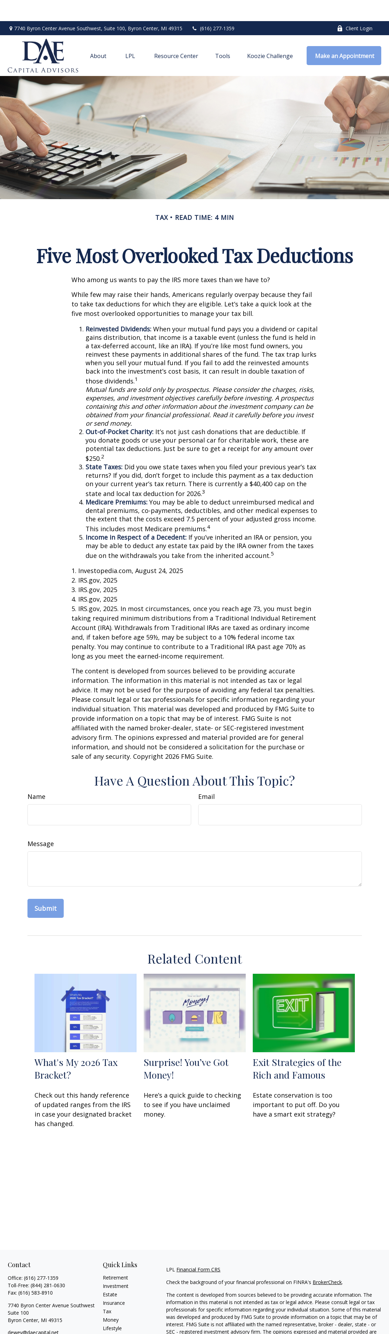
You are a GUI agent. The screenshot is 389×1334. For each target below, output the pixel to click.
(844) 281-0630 (48, 1264)
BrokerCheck (327, 1261)
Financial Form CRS (198, 1248)
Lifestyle (112, 1307)
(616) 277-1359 (212, 7)
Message (40, 822)
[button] (98, 34)
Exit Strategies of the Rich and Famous (297, 1047)
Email (206, 775)
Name (36, 775)
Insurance (114, 1281)
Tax (107, 1290)
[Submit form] (45, 887)
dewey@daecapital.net (33, 1311)
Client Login (354, 7)
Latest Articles (119, 1315)
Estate (110, 1273)
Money (111, 1298)
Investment (115, 1265)
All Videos (114, 1324)
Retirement (115, 1256)
